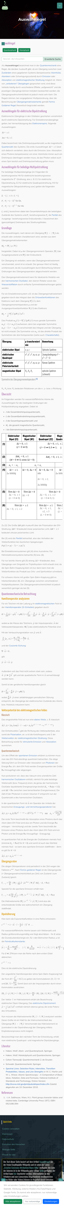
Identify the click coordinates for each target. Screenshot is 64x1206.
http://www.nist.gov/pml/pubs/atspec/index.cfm (28, 1084)
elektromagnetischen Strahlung (32, 738)
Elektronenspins (39, 123)
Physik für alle (8, 1154)
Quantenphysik (10, 50)
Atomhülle (56, 72)
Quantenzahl (7, 146)
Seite (41, 1170)
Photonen (50, 762)
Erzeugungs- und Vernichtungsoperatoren (33, 807)
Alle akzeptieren (12, 1201)
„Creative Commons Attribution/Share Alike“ (21, 1167)
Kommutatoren (43, 979)
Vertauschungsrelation (19, 632)
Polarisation (15, 734)
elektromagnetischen (44, 603)
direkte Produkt (51, 331)
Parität (55, 215)
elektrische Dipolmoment (44, 1003)
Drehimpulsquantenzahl (33, 143)
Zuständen (6, 72)
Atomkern (6, 76)
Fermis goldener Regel (30, 870)
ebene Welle (40, 719)
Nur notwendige (32, 1201)
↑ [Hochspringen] (6, 1097)
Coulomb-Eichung (17, 645)
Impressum (7, 1134)
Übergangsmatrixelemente (29, 101)
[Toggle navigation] (59, 6)
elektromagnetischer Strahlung (30, 80)
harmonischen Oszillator (17, 280)
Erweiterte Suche (53, 59)
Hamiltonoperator (13, 607)
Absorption (7, 80)
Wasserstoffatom (9, 284)
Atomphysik (24, 50)
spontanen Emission (28, 755)
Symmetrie (51, 320)
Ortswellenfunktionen (45, 297)
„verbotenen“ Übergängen (17, 83)
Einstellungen (50, 1201)
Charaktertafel (52, 335)
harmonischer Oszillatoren (14, 779)
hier (15, 1173)
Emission (46, 76)
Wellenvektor (8, 738)
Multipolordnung (40, 98)
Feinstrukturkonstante (15, 941)
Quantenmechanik (48, 65)
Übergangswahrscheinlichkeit (15, 94)
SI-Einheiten (28, 607)
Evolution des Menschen (13, 1144)
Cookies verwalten (10, 1128)
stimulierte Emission (32, 741)
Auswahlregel (44, 1161)
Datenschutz (8, 1139)
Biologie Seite (8, 1149)
